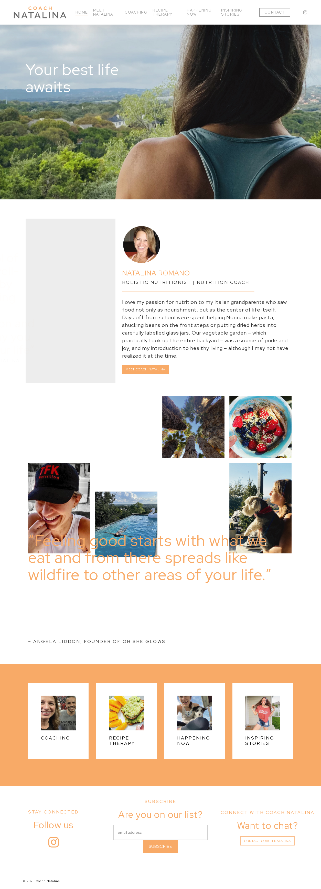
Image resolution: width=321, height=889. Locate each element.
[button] (145, 369)
